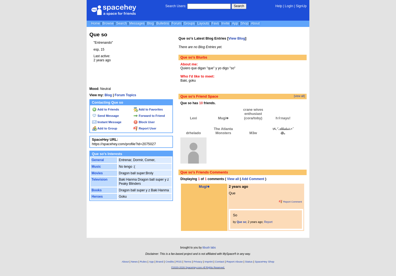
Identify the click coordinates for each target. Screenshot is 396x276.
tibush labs (209, 247)
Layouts (203, 23)
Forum (176, 23)
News (134, 261)
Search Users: (175, 6)
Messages (136, 23)
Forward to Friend (149, 115)
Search (239, 6)
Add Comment (253, 179)
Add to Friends (105, 109)
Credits (170, 261)
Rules (143, 261)
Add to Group (104, 128)
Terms (187, 261)
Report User (144, 128)
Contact (219, 261)
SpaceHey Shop (264, 261)
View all (233, 179)
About (255, 23)
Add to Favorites (148, 109)
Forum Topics (125, 95)
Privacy (197, 261)
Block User (144, 122)
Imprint (209, 261)
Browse (108, 23)
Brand (159, 261)
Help (278, 6)
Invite (225, 23)
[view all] (299, 96)
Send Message (105, 115)
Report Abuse (234, 261)
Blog (150, 23)
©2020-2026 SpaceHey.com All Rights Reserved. (198, 267)
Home (95, 23)
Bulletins (162, 23)
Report (268, 221)
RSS (179, 261)
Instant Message (106, 122)
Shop (244, 23)
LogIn (289, 6)
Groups (189, 23)
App (235, 23)
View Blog (237, 38)
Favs (215, 23)
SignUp (301, 6)
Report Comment (290, 201)
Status (249, 261)
